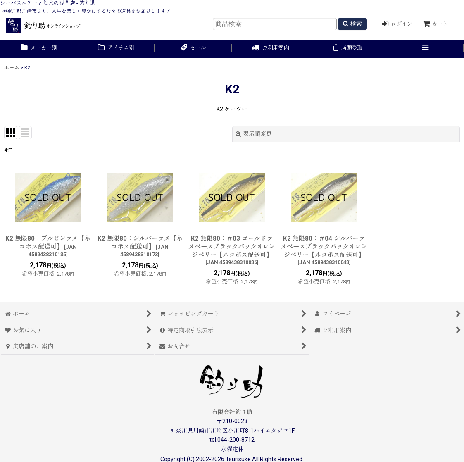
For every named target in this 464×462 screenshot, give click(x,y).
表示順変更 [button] (254, 134)
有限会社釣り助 (232, 412)
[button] (425, 49)
